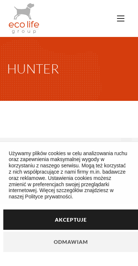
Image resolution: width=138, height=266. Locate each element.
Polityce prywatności (48, 197)
